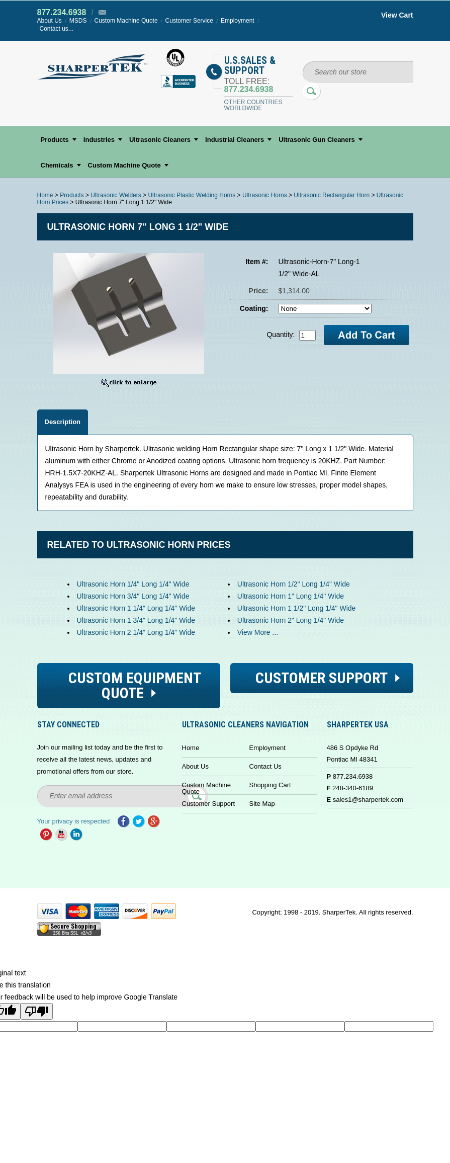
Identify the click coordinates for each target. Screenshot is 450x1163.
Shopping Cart (270, 785)
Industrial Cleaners (234, 139)
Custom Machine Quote (126, 20)
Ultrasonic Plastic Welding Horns (191, 195)
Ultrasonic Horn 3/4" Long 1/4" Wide (133, 596)
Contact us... (56, 28)
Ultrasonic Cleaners (160, 139)
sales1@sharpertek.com (368, 799)
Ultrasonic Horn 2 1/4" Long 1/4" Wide (136, 632)
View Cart (397, 15)
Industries (99, 139)
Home (45, 195)
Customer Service (189, 20)
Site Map (262, 803)
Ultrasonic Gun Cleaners (317, 139)
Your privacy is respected (73, 821)
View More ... (257, 632)
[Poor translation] (37, 1011)
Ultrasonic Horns (264, 195)
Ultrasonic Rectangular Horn (332, 195)
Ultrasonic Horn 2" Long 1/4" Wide (290, 620)
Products (55, 139)
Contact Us (265, 766)
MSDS (78, 20)
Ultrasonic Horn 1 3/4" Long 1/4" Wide (136, 620)
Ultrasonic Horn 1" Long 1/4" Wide (290, 596)
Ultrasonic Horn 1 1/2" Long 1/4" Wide (296, 608)
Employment (237, 20)
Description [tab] (63, 422)
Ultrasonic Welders (116, 195)
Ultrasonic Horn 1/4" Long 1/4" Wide (133, 584)
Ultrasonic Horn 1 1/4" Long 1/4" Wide (136, 608)
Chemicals (57, 165)
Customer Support (208, 803)
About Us (49, 20)
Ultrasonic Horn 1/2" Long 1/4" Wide (293, 584)
